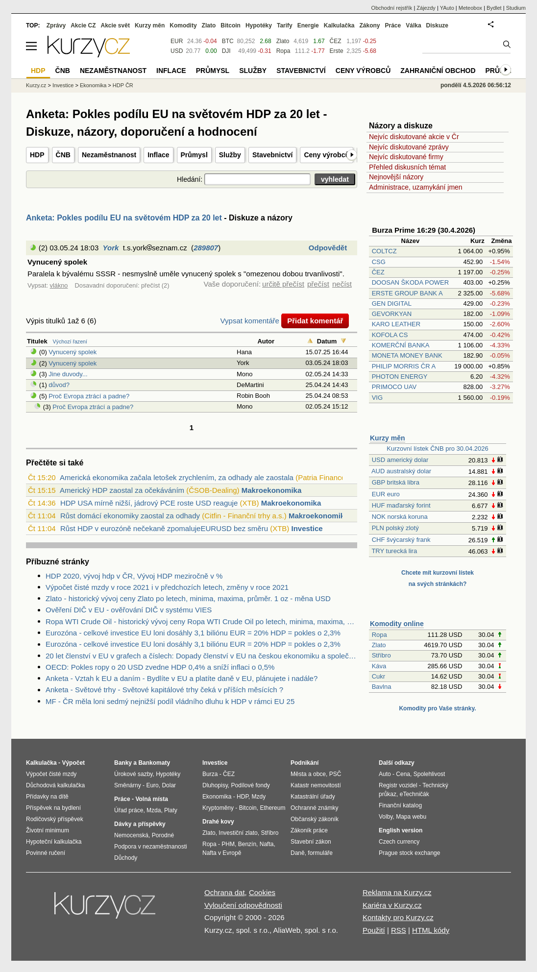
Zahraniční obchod (437, 70)
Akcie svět (115, 25)
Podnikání (304, 762)
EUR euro (386, 494)
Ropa (379, 634)
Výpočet (73, 762)
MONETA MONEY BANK (407, 355)
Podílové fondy (250, 785)
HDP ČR (123, 85)
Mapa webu (411, 816)
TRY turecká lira (394, 551)
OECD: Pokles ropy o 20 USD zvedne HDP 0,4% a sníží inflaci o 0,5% (160, 667)
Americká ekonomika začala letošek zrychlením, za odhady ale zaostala (176, 477)
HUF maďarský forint (401, 505)
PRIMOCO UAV (394, 386)
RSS (398, 930)
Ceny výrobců (326, 155)
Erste (336, 51)
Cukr (378, 676)
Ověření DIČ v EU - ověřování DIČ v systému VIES (129, 610)
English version (400, 830)
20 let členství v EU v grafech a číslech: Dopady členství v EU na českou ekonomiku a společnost (201, 656)
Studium (516, 8)
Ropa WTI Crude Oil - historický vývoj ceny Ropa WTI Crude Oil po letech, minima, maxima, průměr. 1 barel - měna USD (201, 621)
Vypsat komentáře (249, 320)
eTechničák (414, 794)
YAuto (447, 8)
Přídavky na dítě (47, 796)
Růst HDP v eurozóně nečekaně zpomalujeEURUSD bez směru (164, 528)
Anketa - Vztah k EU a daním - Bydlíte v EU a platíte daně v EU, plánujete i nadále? (181, 678)
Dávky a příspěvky (140, 824)
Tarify (285, 25)
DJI (226, 51)
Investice (307, 528)
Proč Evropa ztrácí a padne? (89, 396)
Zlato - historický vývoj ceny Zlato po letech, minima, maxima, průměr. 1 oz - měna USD (188, 598)
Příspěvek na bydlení (53, 807)
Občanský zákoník (315, 819)
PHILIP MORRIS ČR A (404, 366)
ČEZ (378, 272)
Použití (374, 930)
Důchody (125, 857)
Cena (403, 774)
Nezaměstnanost (109, 155)
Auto (385, 774)
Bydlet (494, 8)
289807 (206, 247)
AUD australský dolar (401, 471)
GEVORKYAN (392, 313)
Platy (170, 810)
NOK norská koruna (400, 516)
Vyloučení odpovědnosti (243, 905)
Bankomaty (154, 762)
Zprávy (56, 25)
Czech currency (399, 841)
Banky (123, 762)
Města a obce (308, 774)
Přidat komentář (315, 320)
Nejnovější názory (396, 177)
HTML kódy (430, 930)
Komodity (183, 25)
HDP (37, 155)
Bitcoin (230, 25)
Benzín (247, 844)
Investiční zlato (238, 832)
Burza (210, 774)
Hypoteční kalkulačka (53, 841)
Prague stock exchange (409, 853)
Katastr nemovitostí (316, 785)
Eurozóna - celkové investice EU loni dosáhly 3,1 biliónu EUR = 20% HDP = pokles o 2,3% (193, 633)
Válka (413, 25)
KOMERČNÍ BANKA (400, 345)
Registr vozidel (398, 785)
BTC (228, 41)
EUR (177, 41)
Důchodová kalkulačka (55, 785)
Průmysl (194, 155)
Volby (385, 816)
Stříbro (381, 655)
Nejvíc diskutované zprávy (409, 147)
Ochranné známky (314, 807)
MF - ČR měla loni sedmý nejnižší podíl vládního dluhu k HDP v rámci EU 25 (170, 701)
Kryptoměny (218, 807)
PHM (228, 844)
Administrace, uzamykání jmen (416, 187)
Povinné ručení (45, 853)
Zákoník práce (309, 830)
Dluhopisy (215, 785)
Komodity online (397, 624)
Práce (393, 25)
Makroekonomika (272, 490)
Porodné (163, 835)
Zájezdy (426, 8)
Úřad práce (128, 810)
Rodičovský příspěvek (54, 819)
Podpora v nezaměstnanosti (150, 846)
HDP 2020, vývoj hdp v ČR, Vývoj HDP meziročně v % (134, 576)
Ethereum (272, 807)
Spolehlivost (429, 774)
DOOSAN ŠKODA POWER (410, 282)
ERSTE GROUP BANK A (407, 293)
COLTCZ (384, 251)
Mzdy (259, 796)
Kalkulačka (339, 25)
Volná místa (151, 799)
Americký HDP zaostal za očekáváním (122, 490)
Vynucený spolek (73, 352)
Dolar (169, 785)
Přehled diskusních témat (407, 167)
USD (177, 51)
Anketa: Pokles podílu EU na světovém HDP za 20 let (124, 218)
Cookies (262, 892)
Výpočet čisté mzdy (51, 774)
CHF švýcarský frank (401, 539)
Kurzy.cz (36, 85)
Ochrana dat (224, 892)
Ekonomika (93, 85)
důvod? (59, 385)
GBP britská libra (395, 482)
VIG (377, 397)
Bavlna (381, 686)
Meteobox (470, 8)
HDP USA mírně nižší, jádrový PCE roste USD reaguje (149, 503)
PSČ (335, 774)
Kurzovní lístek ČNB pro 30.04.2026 (437, 448)
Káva (379, 666)
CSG (379, 262)
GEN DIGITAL (392, 303)
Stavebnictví (272, 155)
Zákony (369, 25)
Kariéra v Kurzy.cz (392, 905)
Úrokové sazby (133, 774)
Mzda (153, 810)
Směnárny (127, 785)
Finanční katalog (400, 805)
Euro (152, 785)
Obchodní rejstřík (392, 8)
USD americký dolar (400, 459)
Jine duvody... (68, 374)
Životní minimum (47, 830)
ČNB (63, 155)
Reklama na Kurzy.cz (397, 892)
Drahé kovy (218, 821)
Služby (230, 155)
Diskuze (437, 25)
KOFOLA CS (390, 335)
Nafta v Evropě (221, 853)
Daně (298, 853)
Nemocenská (131, 835)
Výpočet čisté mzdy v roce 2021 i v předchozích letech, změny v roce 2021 (167, 587)
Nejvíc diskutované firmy (406, 157)
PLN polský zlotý (395, 528)
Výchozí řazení (70, 341)
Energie (308, 25)
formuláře (320, 853)
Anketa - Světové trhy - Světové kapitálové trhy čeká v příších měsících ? (164, 689)
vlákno (59, 285)
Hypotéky (258, 25)
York (111, 247)
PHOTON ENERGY (400, 376)
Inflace (158, 155)
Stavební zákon (311, 841)
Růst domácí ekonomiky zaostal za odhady (130, 515)
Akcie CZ (83, 25)
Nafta (267, 844)
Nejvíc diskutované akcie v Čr (414, 137)
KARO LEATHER (396, 324)
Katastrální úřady (313, 796)
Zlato (379, 645)
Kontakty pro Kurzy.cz (398, 917)
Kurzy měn (387, 438)
